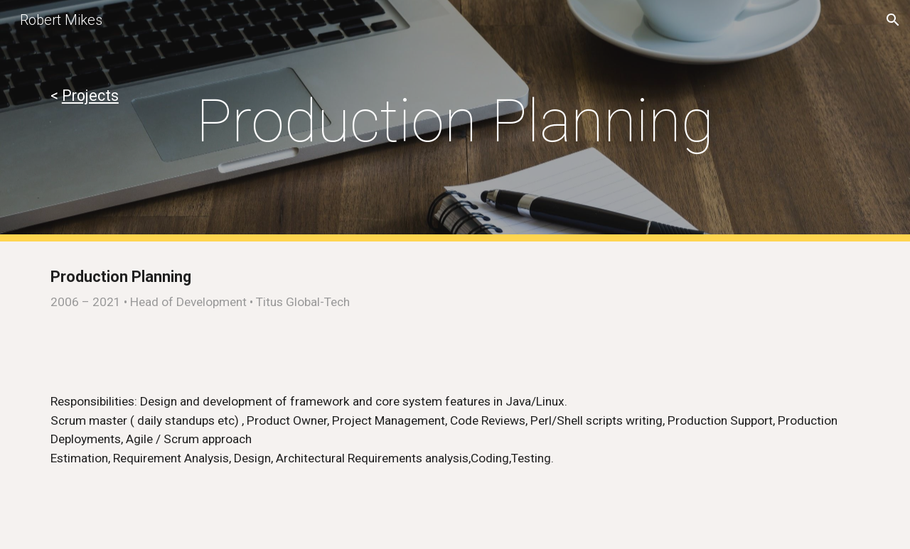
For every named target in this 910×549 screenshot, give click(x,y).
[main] (104, 95)
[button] (893, 20)
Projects (90, 95)
